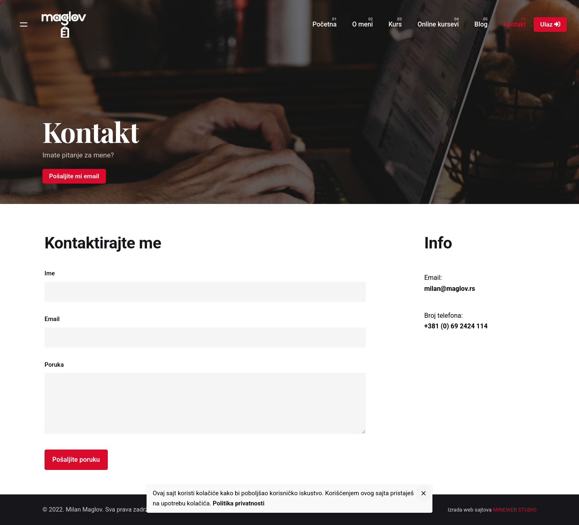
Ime (205, 286)
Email (205, 331)
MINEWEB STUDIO (515, 510)
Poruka (205, 399)
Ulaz (550, 24)
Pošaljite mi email (74, 176)
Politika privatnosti (238, 503)
